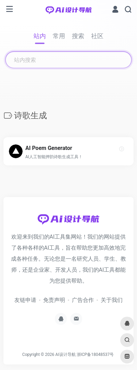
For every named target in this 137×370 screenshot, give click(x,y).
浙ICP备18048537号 (95, 354)
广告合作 (83, 300)
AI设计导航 (65, 354)
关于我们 (112, 300)
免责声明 (54, 300)
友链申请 (25, 300)
